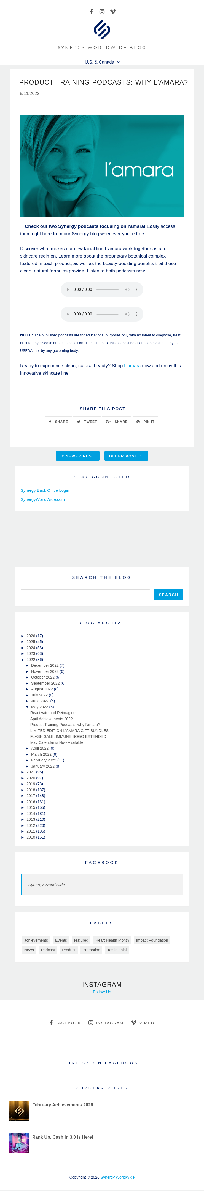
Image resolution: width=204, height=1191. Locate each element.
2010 (31, 838)
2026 (31, 636)
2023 (31, 654)
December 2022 (45, 666)
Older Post (125, 457)
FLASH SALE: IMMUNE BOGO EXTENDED (68, 737)
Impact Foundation (152, 941)
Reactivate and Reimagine (53, 713)
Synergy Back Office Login (45, 490)
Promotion (91, 950)
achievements (36, 941)
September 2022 (46, 684)
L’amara (132, 366)
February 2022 (44, 760)
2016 (31, 802)
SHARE (58, 422)
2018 (31, 790)
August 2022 (42, 689)
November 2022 (45, 672)
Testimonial (117, 950)
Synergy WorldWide (46, 885)
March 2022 (42, 755)
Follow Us (102, 992)
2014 (31, 814)
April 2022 (40, 749)
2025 (31, 642)
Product (68, 950)
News (29, 950)
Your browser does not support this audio (102, 290)
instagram (106, 1023)
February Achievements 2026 (62, 1105)
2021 (31, 772)
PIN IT (145, 422)
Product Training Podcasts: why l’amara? (65, 725)
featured (81, 941)
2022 (31, 660)
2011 (31, 832)
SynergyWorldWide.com (43, 500)
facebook (65, 1023)
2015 (31, 808)
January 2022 (43, 767)
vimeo (142, 1023)
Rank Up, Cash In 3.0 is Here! (62, 1137)
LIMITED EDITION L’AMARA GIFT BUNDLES (69, 731)
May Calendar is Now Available (57, 743)
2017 (31, 796)
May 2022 (40, 707)
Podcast (48, 950)
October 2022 (43, 678)
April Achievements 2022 (51, 719)
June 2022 (40, 701)
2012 (31, 826)
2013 (31, 820)
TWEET (87, 422)
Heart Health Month (112, 941)
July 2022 (40, 695)
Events (61, 941)
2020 (31, 778)
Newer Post (78, 457)
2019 (31, 784)
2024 (31, 648)
